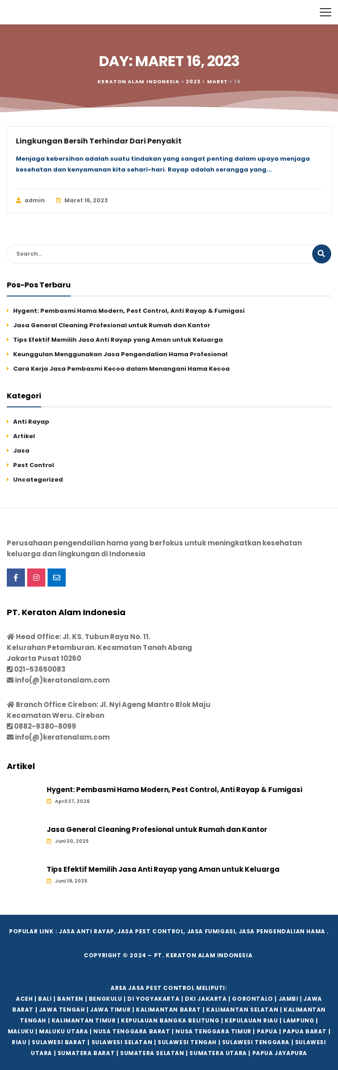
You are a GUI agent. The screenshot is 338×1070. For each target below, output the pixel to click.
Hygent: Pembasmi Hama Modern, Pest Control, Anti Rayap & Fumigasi (129, 310)
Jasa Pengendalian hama (282, 931)
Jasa (21, 450)
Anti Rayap (31, 421)
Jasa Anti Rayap (86, 931)
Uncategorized (38, 479)
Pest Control (33, 465)
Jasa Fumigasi (211, 931)
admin (30, 200)
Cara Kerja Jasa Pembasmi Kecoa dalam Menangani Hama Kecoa (121, 368)
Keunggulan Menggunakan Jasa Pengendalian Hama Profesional (120, 354)
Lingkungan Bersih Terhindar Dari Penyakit (99, 141)
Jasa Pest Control (150, 931)
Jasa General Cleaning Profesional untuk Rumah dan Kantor (111, 325)
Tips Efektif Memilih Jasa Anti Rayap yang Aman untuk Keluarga (118, 339)
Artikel (24, 436)
